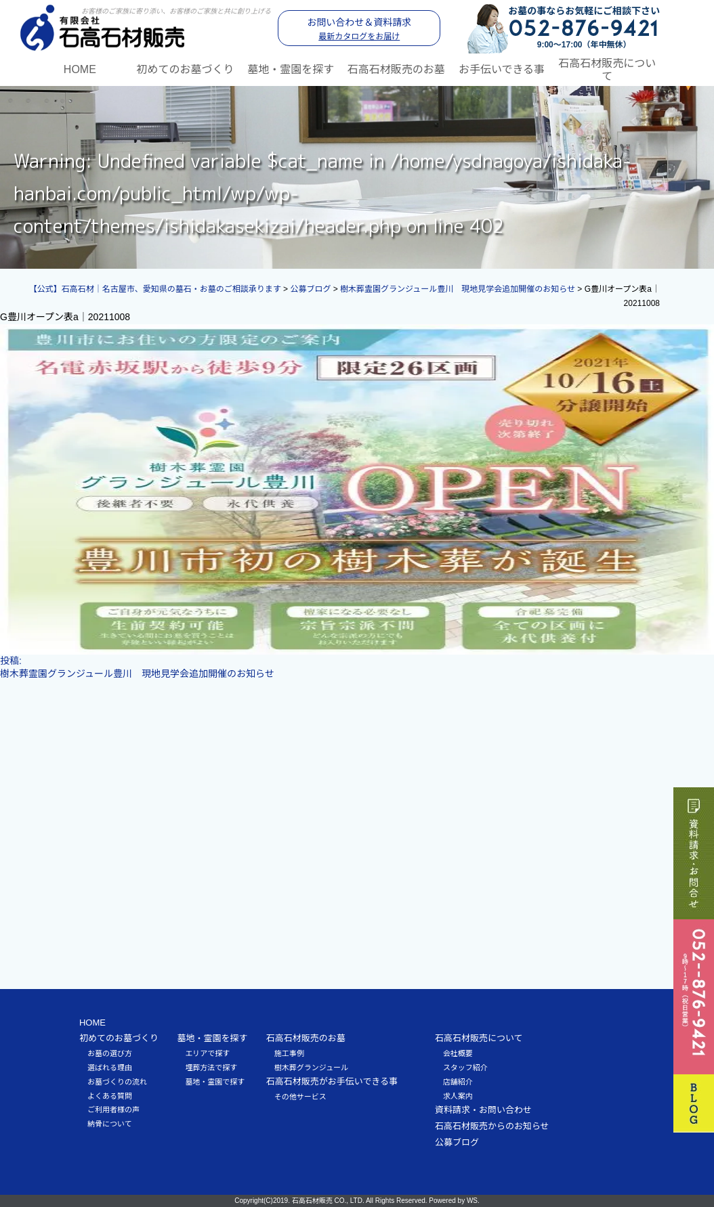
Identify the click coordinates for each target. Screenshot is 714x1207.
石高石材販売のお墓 (396, 69)
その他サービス (300, 1097)
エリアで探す (207, 1053)
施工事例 (289, 1053)
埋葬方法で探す (211, 1067)
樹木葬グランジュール (311, 1067)
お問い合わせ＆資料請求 (359, 29)
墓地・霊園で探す (215, 1082)
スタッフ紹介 (465, 1067)
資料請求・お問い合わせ (483, 1110)
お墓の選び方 (109, 1053)
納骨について (109, 1124)
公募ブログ (457, 1142)
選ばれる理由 (109, 1067)
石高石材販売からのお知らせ (492, 1126)
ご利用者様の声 (113, 1109)
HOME (80, 69)
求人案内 (458, 1096)
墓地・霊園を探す (290, 69)
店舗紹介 (458, 1082)
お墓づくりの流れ (117, 1082)
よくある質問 (109, 1096)
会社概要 (458, 1053)
